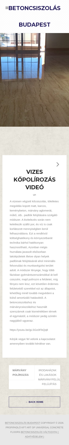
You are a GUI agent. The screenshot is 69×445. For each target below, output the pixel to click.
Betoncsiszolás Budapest (22, 423)
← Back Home (34, 402)
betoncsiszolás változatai (39, 432)
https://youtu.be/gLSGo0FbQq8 (29, 329)
